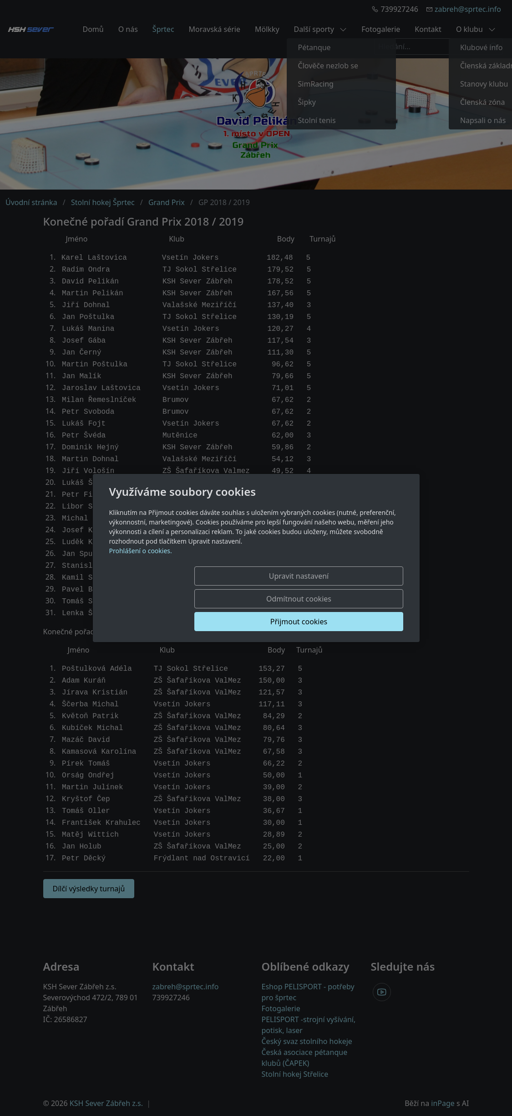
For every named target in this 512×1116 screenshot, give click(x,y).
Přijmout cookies (359, 599)
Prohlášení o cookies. (140, 573)
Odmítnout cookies (268, 599)
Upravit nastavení (177, 599)
